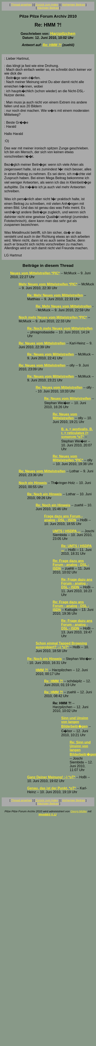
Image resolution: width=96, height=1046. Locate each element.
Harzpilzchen (62, 33)
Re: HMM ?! (52, 45)
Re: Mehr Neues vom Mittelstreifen (55, 295)
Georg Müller (79, 811)
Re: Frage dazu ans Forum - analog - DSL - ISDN (71, 564)
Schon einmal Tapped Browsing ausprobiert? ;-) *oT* (61, 645)
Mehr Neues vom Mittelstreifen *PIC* (48, 284)
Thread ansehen (21, 4)
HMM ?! (42, 670)
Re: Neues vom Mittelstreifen (42, 343)
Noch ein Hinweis (33, 483)
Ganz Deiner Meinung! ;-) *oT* (51, 777)
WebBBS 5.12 (47, 814)
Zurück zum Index (47, 4)
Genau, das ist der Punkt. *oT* (51, 788)
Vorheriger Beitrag (73, 4)
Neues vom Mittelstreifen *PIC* (35, 273)
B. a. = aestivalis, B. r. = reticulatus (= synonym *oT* (77, 433)
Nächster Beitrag (47, 7)
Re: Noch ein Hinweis (44, 494)
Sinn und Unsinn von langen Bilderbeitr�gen (74, 722)
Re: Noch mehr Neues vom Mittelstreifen (60, 328)
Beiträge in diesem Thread (48, 265)
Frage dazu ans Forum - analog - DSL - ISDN (63, 518)
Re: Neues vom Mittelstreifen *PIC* (68, 458)
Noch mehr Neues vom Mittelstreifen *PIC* (53, 317)
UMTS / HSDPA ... (66, 531)
